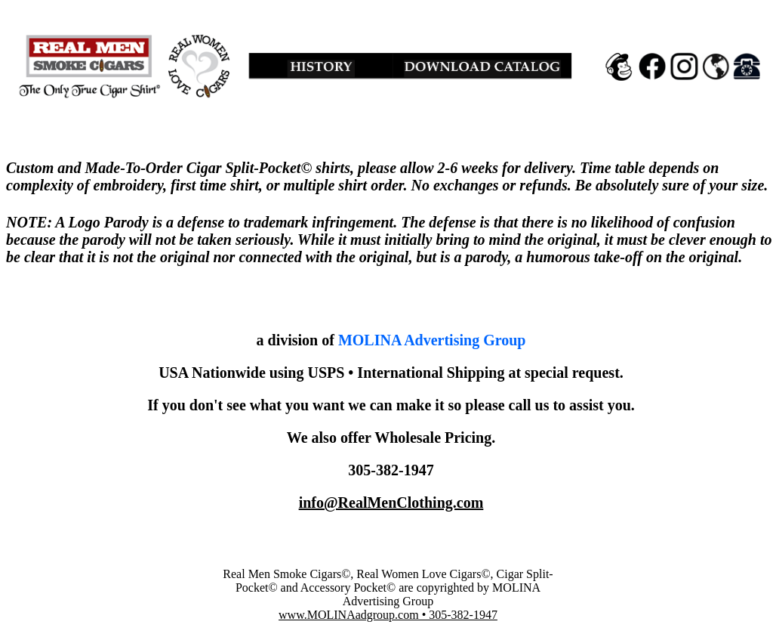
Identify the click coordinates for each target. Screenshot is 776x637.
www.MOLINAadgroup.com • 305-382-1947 (388, 614)
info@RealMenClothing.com (391, 502)
